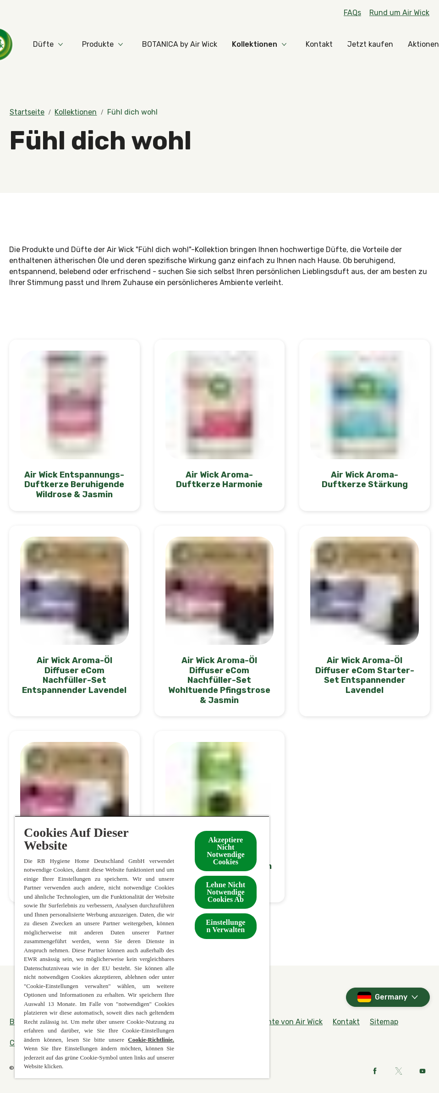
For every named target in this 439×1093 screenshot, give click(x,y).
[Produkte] (131, 44)
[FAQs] (352, 13)
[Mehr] (394, 44)
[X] (398, 1071)
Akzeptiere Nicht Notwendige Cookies (225, 851)
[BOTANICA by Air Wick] (213, 44)
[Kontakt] (352, 44)
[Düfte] (76, 44)
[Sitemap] (384, 1022)
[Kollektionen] (288, 44)
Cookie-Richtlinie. (151, 1039)
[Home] (27, 44)
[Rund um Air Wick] (399, 13)
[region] (142, 947)
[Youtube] (422, 1071)
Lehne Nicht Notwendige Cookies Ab (226, 892)
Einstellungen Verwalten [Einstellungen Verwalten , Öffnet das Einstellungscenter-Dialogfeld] (225, 926)
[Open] (421, 44)
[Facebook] (375, 1071)
